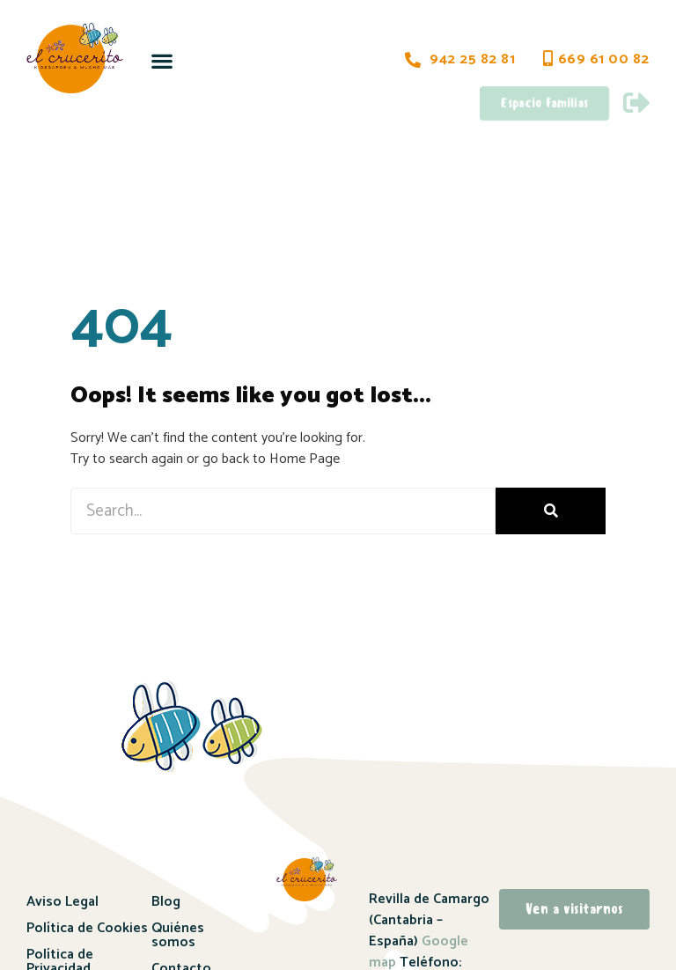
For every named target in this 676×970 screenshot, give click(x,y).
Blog (165, 902)
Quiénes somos (177, 935)
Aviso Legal (62, 902)
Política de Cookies (87, 928)
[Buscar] (551, 511)
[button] (162, 60)
